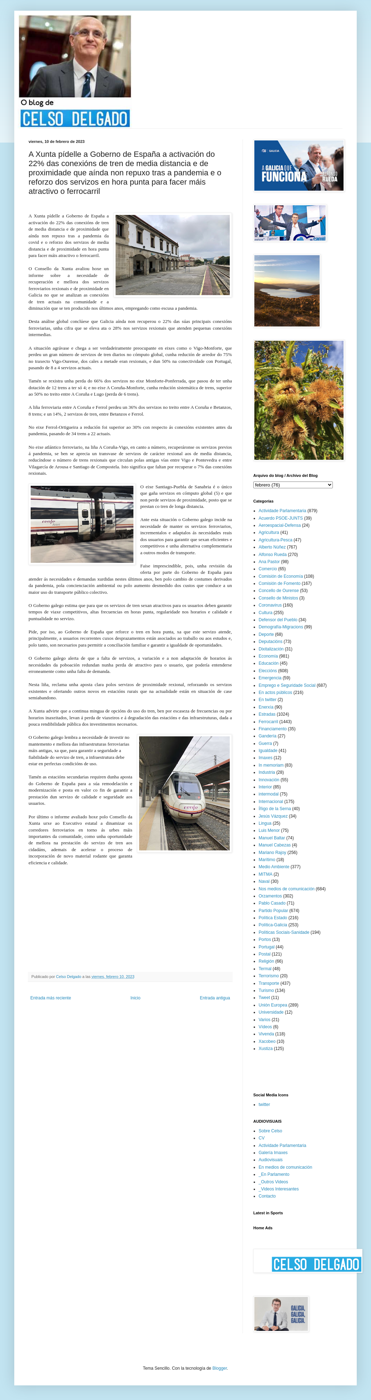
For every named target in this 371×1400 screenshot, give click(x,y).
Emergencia (270, 677)
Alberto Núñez (272, 547)
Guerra (265, 743)
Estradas (267, 714)
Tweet (264, 997)
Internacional (271, 801)
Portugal (267, 947)
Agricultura (269, 532)
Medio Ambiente (274, 866)
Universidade (271, 1012)
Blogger (219, 1368)
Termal (265, 968)
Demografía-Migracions (281, 626)
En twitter (267, 699)
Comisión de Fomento (279, 583)
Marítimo (267, 859)
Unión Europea (273, 1005)
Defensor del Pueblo (278, 619)
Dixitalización (271, 649)
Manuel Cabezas (275, 845)
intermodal (269, 794)
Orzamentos (270, 896)
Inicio (136, 997)
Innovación (269, 779)
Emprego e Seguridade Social (287, 685)
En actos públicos (275, 692)
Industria (267, 772)
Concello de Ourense (279, 590)
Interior (265, 786)
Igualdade (268, 750)
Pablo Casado (272, 903)
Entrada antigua (215, 997)
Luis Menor (269, 830)
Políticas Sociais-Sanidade (284, 932)
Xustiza (266, 1048)
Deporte (266, 634)
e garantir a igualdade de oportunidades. (185, 645)
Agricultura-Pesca (276, 539)
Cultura (266, 612)
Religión (266, 961)
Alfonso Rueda (273, 554)
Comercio (268, 568)
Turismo (266, 990)
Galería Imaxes (273, 1152)
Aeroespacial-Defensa (280, 525)
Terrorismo (269, 975)
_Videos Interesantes (279, 1189)
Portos (265, 939)
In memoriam (271, 765)
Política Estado (273, 917)
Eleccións (268, 670)
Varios (264, 1019)
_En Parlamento (274, 1174)
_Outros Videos (273, 1181)
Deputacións (271, 641)
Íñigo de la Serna (275, 808)
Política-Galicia (273, 924)
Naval (264, 881)
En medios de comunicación (285, 1167)
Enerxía (266, 707)
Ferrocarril (268, 721)
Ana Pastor (269, 561)
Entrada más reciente (50, 997)
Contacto (267, 1196)
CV (262, 1138)
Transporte (269, 983)
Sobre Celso (270, 1130)
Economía (268, 656)
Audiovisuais (271, 1159)
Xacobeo (267, 1041)
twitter (264, 1104)
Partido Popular (273, 910)
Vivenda (266, 1033)
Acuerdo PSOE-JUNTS (281, 518)
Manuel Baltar (272, 837)
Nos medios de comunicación (287, 888)
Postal (264, 954)
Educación (269, 663)
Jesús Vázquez (273, 816)
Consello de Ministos (278, 598)
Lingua (265, 823)
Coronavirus (270, 605)
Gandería (267, 736)
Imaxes (266, 757)
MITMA (266, 874)
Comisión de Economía (281, 576)
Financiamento (273, 728)
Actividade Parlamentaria (282, 510)
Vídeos (265, 1026)
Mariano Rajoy (272, 852)
